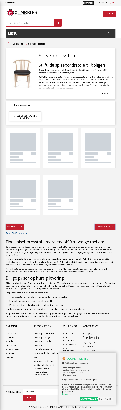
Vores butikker (12, 349)
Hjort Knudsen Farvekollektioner (42, 373)
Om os (37, 357)
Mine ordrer (68, 333)
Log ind (111, 2)
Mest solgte (11, 345)
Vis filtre (15, 227)
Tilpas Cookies (104, 399)
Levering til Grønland (43, 341)
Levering (38, 345)
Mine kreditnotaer (68, 338)
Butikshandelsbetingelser (46, 353)
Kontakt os (11, 353)
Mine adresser (69, 344)
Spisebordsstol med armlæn (25, 117)
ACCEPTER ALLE (83, 399)
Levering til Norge (42, 337)
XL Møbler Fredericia (43, 361)
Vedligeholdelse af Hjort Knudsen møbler (45, 366)
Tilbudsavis (11, 333)
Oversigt (9, 357)
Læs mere (104, 93)
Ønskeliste (11, 2)
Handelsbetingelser (43, 349)
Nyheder (10, 341)
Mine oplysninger (68, 349)
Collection (10, 337)
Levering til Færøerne (44, 333)
